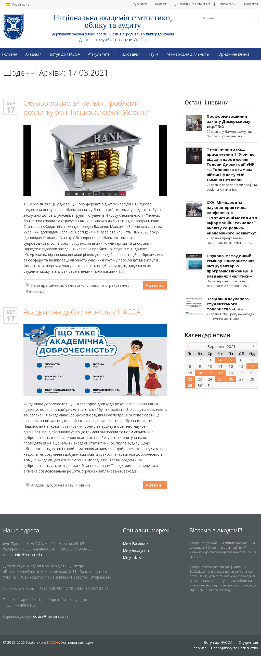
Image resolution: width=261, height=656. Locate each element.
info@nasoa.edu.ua (31, 554)
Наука (152, 54)
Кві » (253, 346)
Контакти (251, 4)
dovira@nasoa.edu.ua (51, 616)
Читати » (155, 285)
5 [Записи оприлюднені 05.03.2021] (231, 359)
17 (11, 109)
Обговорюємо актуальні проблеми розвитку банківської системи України (86, 107)
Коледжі (161, 4)
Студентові (140, 4)
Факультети (99, 54)
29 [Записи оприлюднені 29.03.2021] (190, 385)
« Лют (188, 346)
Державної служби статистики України (113, 39)
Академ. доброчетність (52, 485)
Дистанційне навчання (192, 4)
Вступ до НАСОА (65, 54)
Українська (18, 4)
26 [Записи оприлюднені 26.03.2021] (231, 379)
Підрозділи (129, 54)
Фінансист (35, 291)
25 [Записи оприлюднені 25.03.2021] (220, 379)
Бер (10, 103)
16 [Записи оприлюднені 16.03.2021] (200, 372)
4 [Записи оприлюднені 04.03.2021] (220, 359)
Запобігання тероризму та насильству (224, 648)
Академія (33, 54)
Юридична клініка (233, 54)
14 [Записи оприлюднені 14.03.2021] (252, 366)
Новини (83, 485)
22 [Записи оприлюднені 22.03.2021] (190, 379)
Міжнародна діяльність (187, 54)
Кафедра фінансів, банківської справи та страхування (79, 285)
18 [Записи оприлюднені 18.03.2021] (220, 372)
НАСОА (53, 642)
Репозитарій (227, 4)
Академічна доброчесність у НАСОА (82, 312)
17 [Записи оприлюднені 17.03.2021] (210, 372)
